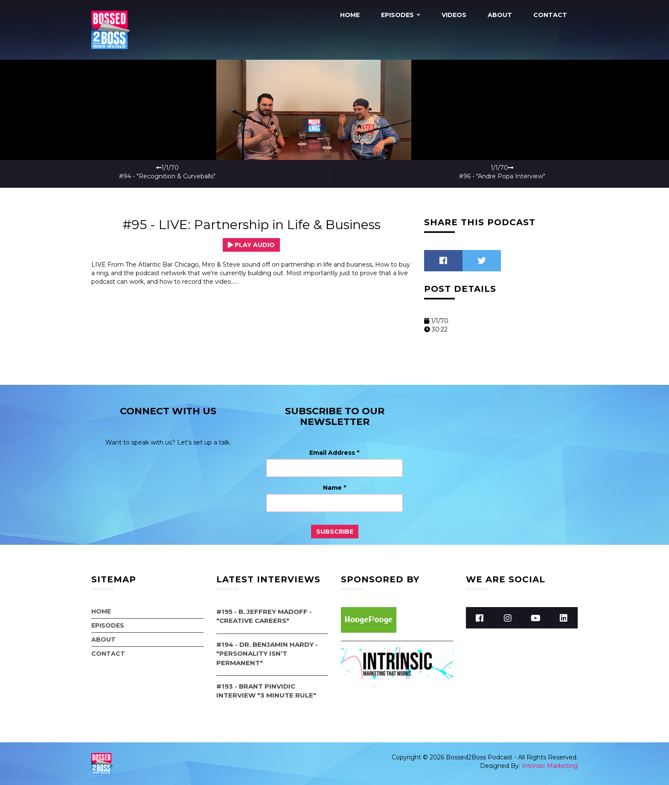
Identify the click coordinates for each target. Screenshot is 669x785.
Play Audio (251, 245)
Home (350, 15)
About (500, 15)
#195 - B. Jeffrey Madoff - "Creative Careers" (264, 616)
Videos (454, 15)
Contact (550, 15)
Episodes (397, 15)
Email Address (334, 452)
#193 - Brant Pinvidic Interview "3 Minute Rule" (266, 690)
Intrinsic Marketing (550, 766)
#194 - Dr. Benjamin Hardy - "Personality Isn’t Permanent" (267, 653)
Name (334, 487)
